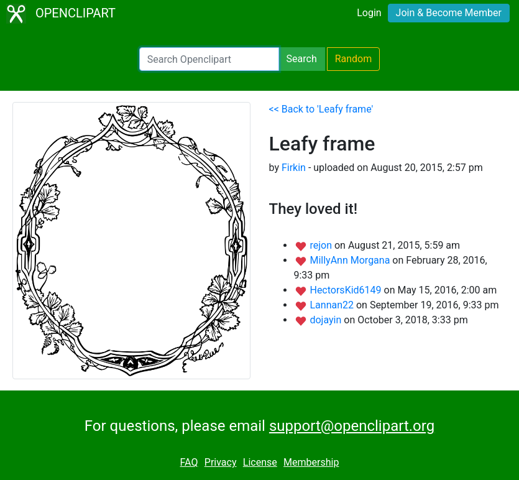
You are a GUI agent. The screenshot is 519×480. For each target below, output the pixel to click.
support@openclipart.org (351, 426)
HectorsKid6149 (347, 290)
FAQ (189, 462)
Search (302, 59)
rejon (322, 245)
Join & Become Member (449, 13)
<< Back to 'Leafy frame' (321, 109)
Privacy (220, 462)
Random (353, 59)
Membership (311, 462)
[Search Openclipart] (209, 59)
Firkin (294, 167)
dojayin (327, 320)
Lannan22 (333, 305)
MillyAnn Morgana (351, 260)
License (260, 462)
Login (369, 13)
